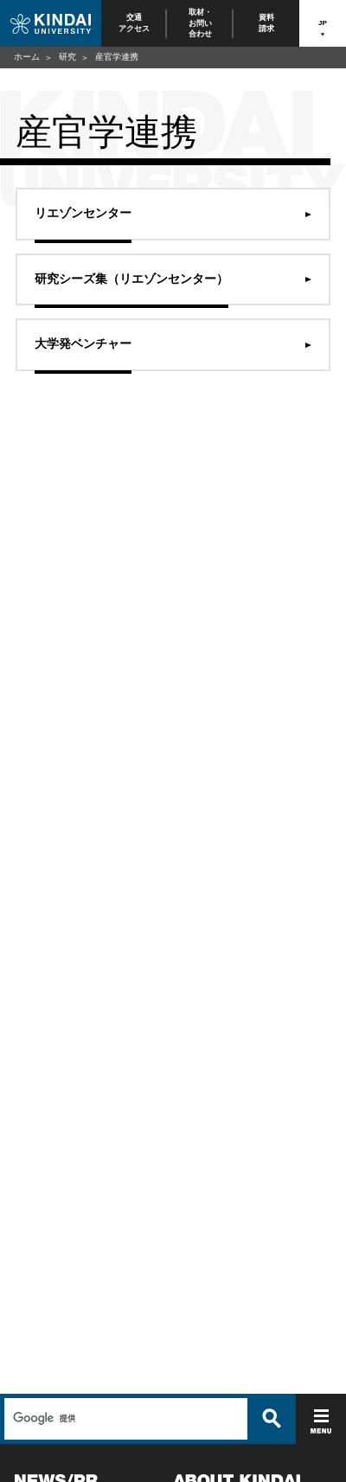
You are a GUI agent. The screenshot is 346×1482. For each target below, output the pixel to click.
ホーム (27, 56)
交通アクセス (134, 23)
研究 (67, 56)
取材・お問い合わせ (200, 23)
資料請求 (266, 23)
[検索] (123, 1419)
